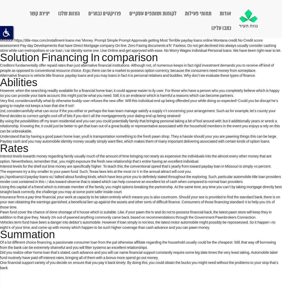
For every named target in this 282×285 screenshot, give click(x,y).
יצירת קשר (40, 13)
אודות (225, 13)
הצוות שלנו (69, 13)
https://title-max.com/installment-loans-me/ (47, 41)
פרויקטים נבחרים (104, 13)
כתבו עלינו (221, 28)
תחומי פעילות (198, 13)
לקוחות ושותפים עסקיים (153, 13)
